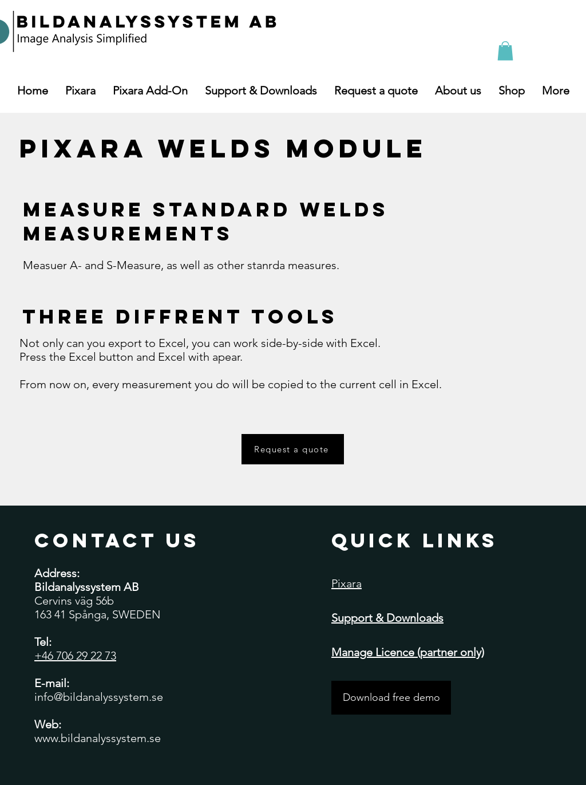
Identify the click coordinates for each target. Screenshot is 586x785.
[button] (505, 50)
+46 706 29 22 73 (75, 655)
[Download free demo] (391, 698)
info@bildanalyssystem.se (98, 697)
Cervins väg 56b (74, 601)
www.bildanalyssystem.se (97, 738)
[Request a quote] (292, 449)
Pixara (346, 583)
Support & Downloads (387, 618)
